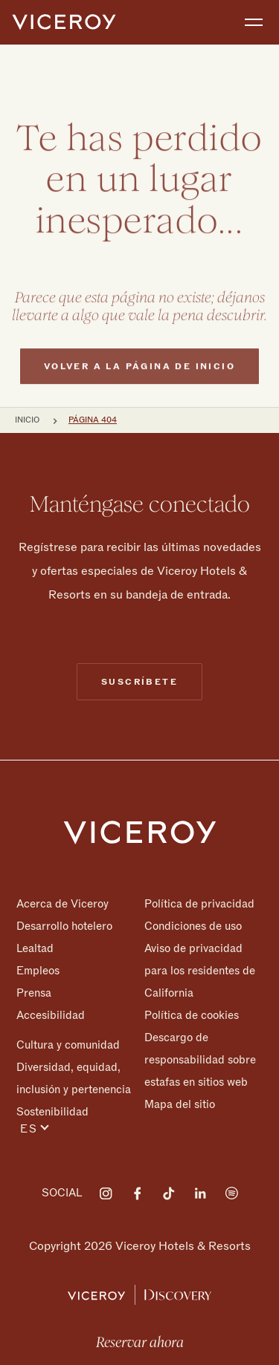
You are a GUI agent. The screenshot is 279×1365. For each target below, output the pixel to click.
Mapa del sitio (179, 1104)
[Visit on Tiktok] (169, 1193)
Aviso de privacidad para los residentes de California (199, 970)
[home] (64, 22)
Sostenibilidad (52, 1111)
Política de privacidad (199, 903)
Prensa (33, 993)
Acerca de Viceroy (62, 903)
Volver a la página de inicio (139, 394)
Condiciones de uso (193, 926)
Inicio (27, 420)
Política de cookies (191, 1015)
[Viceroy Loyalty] (139, 1294)
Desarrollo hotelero (64, 926)
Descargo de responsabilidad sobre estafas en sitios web (200, 1059)
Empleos (38, 970)
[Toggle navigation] (253, 22)
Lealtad (35, 948)
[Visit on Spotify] (231, 1193)
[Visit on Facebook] (137, 1193)
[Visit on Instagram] (106, 1193)
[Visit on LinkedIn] (200, 1193)
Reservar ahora (140, 1342)
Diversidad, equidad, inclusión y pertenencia (73, 1078)
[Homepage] (140, 832)
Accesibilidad (50, 1015)
